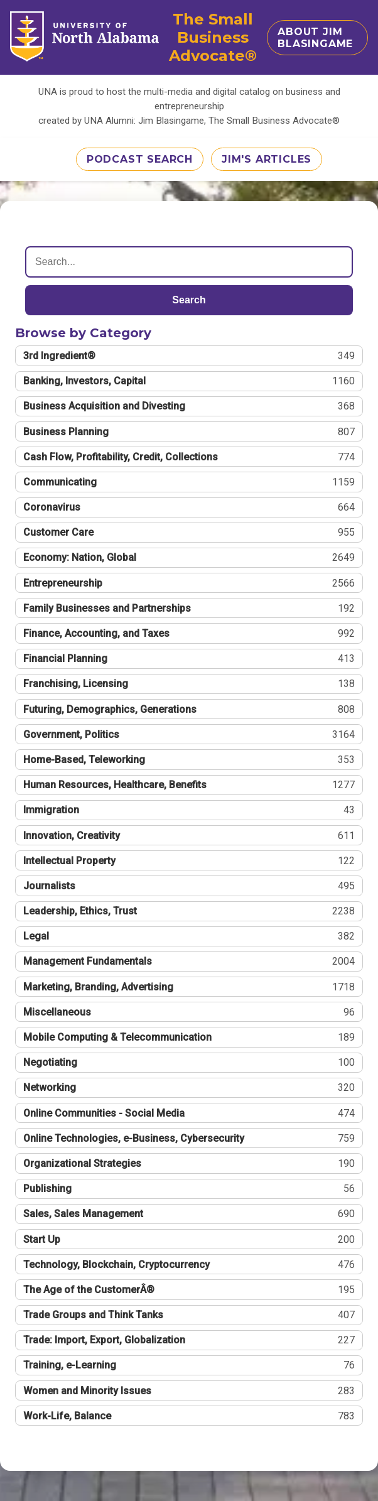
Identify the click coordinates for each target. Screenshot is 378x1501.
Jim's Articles (266, 159)
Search (188, 300)
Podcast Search (140, 159)
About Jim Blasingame (315, 38)
